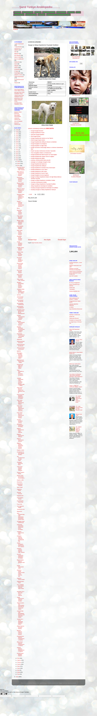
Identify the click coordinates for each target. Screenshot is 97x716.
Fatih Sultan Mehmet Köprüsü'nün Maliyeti (20, 402)
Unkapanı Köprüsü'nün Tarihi (20, 533)
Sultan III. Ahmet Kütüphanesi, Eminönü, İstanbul (20, 190)
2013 (17, 155)
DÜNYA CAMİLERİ (28, 12)
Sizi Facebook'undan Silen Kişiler (20, 458)
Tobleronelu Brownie (74, 318)
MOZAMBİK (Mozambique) (17, 116)
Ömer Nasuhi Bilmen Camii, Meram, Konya (19, 90)
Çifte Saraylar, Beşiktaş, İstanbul (20, 227)
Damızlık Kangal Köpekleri (37, 134)
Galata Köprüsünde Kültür (20, 567)
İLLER (78, 12)
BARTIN (19, 351)
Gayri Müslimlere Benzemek (75, 309)
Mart (18, 670)
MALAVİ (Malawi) (18, 121)
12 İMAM (71, 307)
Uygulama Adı (20, 495)
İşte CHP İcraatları (73, 276)
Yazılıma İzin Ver (21, 509)
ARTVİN (19, 295)
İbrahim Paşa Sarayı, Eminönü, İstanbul (20, 253)
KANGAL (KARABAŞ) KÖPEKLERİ (41, 128)
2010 (17, 676)
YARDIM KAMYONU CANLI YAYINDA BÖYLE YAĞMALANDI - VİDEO (20, 382)
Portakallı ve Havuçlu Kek (75, 320)
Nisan (18, 668)
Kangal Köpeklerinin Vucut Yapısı (39, 169)
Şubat (18, 672)
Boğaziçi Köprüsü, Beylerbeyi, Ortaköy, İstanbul (20, 446)
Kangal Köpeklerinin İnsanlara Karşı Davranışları (43, 167)
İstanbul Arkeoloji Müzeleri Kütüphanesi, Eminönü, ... (20, 204)
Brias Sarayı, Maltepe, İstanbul (20, 276)
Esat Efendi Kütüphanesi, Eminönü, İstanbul (20, 179)
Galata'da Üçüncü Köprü (21, 579)
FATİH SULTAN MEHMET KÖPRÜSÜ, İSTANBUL (20, 396)
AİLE (15, 51)
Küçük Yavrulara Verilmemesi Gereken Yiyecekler (43, 151)
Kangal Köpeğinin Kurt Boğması (39, 143)
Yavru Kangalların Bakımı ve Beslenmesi (41, 152)
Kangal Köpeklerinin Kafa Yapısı (39, 171)
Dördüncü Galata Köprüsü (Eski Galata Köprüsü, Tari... (20, 573)
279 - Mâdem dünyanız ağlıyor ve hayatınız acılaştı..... (79, 429)
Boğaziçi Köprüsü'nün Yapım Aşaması (20, 430)
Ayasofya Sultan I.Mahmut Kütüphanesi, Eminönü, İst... (20, 197)
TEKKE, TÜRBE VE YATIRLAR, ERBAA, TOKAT (75, 386)
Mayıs (18, 666)
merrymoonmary (43, 683)
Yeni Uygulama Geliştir (20, 507)
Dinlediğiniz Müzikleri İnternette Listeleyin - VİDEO (20, 356)
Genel (15, 63)
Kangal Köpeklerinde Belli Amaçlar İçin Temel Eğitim (44, 154)
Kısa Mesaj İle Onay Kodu (20, 501)
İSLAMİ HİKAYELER (19, 79)
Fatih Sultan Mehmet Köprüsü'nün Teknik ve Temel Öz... (20, 408)
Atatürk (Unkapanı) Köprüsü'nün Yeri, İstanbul (20, 544)
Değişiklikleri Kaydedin (20, 484)
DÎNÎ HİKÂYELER (76, 95)
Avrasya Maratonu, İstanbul (20, 421)
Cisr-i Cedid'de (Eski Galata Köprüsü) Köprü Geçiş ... (20, 587)
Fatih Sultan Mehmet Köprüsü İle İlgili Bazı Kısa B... (21, 390)
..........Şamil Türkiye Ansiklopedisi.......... (36, 7)
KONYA (16, 67)
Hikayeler (16, 65)
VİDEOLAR (71, 12)
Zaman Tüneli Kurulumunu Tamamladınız (20, 477)
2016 (17, 149)
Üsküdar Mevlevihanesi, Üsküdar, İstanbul (21, 317)
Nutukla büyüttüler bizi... (74, 291)
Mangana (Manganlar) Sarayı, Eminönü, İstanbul (20, 285)
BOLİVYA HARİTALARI (17, 123)
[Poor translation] (5, 694)
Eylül (18, 658)
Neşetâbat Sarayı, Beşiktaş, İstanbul (19, 238)
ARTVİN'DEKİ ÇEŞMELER (20, 307)
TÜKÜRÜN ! (72, 289)
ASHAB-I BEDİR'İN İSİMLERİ (73, 305)
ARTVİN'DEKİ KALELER (20, 297)
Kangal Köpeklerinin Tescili (37, 132)
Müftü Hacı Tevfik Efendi (74, 363)
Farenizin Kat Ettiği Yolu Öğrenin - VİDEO (20, 366)
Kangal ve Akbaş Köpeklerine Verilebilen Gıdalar (43, 180)
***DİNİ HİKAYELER (19, 43)
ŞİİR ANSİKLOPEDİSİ (48, 12)
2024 (17, 133)
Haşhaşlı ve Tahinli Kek (74, 314)
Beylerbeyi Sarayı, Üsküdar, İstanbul (19, 212)
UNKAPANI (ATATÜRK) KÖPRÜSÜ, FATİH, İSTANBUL (20, 527)
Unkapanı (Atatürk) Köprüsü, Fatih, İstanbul (21, 550)
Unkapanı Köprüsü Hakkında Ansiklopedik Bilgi (20, 538)
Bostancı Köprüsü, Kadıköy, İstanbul (19, 632)
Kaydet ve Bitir (20, 480)
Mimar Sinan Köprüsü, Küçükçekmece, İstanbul (20, 643)
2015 (17, 151)
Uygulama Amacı (19, 490)
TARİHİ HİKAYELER (19, 76)
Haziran (19, 664)
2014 (17, 153)
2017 (17, 147)
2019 (17, 143)
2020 (17, 141)
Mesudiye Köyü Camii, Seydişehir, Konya (19, 93)
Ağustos (19, 660)
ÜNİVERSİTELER (18, 14)
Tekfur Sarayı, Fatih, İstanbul (21, 280)
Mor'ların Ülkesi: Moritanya (18, 112)
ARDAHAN (19, 339)
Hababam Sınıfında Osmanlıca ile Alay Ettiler (75, 269)
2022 (17, 137)
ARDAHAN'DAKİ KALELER (21, 342)
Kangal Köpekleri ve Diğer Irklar (39, 145)
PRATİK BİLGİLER (31, 14)
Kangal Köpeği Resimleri (37, 130)
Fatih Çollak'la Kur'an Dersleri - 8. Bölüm (74, 298)
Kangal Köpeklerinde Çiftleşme (38, 165)
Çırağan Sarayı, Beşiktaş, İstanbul (20, 249)
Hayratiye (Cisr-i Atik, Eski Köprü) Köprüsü (20, 593)
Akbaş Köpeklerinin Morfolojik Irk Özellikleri (41, 186)
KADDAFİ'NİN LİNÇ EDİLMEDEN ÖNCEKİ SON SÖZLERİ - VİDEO (21, 614)
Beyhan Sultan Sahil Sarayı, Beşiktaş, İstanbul (20, 222)
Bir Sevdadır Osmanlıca (76, 153)
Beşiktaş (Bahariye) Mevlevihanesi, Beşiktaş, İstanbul (21, 329)
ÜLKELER (38, 12)
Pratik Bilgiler (17, 73)
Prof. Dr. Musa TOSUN (79, 340)
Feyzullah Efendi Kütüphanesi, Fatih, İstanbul (21, 168)
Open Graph (20, 487)
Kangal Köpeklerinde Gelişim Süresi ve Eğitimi (42, 156)
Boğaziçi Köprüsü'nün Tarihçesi (20, 435)
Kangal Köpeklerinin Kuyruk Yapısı (39, 173)
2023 (17, 135)
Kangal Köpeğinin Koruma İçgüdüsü (40, 175)
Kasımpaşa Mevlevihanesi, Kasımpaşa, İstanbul (21, 335)
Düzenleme (19, 482)
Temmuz (19, 662)
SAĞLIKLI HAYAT (18, 74)
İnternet (16, 82)
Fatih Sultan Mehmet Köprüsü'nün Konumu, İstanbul (20, 415)
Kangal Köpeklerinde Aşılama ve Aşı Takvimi (42, 138)
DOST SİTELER (61, 12)
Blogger (60, 683)
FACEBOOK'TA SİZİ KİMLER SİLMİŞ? (20, 453)
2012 (17, 157)
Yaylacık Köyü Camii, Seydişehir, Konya (19, 96)
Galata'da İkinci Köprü (20, 582)
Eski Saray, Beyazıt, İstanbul (19, 271)
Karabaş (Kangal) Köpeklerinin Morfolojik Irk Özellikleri (44, 187)
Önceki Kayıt (62, 239)
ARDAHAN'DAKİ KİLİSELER (21, 345)
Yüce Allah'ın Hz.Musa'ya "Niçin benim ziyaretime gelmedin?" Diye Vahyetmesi (75, 375)
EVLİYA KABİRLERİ (18, 59)
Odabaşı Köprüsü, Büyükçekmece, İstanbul (20, 649)
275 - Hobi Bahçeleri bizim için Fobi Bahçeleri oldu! (79, 408)
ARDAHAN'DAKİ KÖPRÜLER (21, 348)
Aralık (18, 161)
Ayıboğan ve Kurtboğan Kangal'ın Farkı (40, 162)
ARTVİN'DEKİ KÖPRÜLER (20, 304)
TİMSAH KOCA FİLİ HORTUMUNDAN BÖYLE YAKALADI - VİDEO (20, 606)
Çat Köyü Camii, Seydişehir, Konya (18, 103)
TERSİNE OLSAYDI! (76, 125)
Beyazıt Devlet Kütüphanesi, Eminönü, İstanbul (20, 185)
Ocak (18, 674)
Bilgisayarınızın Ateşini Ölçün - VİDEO (20, 361)
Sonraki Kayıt (32, 239)
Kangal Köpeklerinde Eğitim (38, 158)
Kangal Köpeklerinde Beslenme (39, 164)
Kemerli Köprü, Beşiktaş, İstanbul (20, 654)
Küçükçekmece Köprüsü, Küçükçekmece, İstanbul (20, 638)
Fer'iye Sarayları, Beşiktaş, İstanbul (20, 243)
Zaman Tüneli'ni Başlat (20, 473)
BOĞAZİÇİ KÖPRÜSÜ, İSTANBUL (20, 425)
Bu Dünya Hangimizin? (74, 282)
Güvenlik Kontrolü (19, 493)
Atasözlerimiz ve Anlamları (18, 49)
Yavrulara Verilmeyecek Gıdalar (39, 182)
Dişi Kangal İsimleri (35, 136)
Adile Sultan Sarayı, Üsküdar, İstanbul (19, 232)
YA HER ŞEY (76, 123)
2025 (17, 131)
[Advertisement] (40, 35)
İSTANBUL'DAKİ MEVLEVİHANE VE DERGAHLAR (20, 311)
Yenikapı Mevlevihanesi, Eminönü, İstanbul (21, 323)
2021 (17, 139)
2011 (17, 159)
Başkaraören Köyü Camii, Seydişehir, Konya (18, 100)
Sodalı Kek (71, 316)
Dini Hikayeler (17, 55)
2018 (17, 145)
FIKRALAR (16, 62)
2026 (17, 129)
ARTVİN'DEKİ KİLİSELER (20, 301)
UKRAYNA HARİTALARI (17, 119)
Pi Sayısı (16, 71)
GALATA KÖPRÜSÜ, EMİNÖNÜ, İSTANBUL (20, 556)
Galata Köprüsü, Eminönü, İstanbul (20, 627)
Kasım (18, 163)
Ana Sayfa (17, 12)
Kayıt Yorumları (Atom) (37, 242)
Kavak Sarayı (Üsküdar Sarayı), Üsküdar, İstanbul (20, 266)
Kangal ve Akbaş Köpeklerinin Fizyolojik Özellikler (43, 184)
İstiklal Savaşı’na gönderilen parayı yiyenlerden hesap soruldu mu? (75, 273)
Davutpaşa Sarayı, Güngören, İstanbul (20, 259)
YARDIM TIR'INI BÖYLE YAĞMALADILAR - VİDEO (21, 291)
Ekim (18, 165)
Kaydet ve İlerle (20, 450)
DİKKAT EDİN (17, 57)
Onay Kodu (19, 504)
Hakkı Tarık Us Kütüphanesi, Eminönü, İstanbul (20, 173)
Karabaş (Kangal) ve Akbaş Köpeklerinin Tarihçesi (43, 189)
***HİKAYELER (17, 46)
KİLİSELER (17, 69)
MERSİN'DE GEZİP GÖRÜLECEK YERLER (58, 14)
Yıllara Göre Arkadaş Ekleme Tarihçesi (19, 468)
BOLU (18, 208)
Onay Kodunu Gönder (20, 498)
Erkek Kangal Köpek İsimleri (38, 140)
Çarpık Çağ (71, 287)
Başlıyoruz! (19, 511)
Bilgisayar (16, 53)
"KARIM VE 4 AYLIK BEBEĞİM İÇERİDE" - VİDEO (20, 622)
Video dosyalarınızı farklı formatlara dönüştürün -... (20, 373)
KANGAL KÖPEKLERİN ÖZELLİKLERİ (40, 160)
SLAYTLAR (41, 14)
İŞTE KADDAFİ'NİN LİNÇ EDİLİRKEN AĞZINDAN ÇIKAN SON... (21, 516)
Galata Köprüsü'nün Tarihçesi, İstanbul (20, 599)
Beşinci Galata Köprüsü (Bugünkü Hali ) (21, 561)
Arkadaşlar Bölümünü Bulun (20, 463)
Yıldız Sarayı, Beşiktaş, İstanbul (20, 217)
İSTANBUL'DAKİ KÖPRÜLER (20, 522)
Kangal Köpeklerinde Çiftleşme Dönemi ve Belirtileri (44, 142)
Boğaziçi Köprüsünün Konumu (20, 440)
